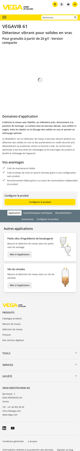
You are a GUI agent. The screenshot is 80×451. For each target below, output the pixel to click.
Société (7, 359)
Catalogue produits (12, 301)
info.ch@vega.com (11, 394)
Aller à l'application (20, 237)
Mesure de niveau (11, 307)
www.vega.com (9, 398)
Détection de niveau (12, 312)
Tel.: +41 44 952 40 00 (13, 390)
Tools (6, 336)
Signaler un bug (65, 433)
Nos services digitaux (13, 323)
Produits (8, 296)
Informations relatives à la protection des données (27, 433)
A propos (33, 424)
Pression (6, 318)
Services (7, 348)
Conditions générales (13, 424)
